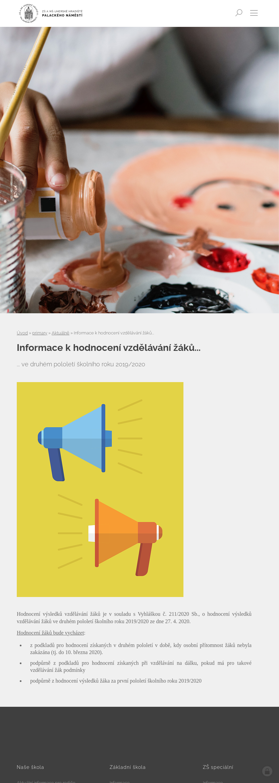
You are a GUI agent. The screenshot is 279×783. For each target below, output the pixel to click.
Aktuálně (60, 332)
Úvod (22, 332)
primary (39, 332)
